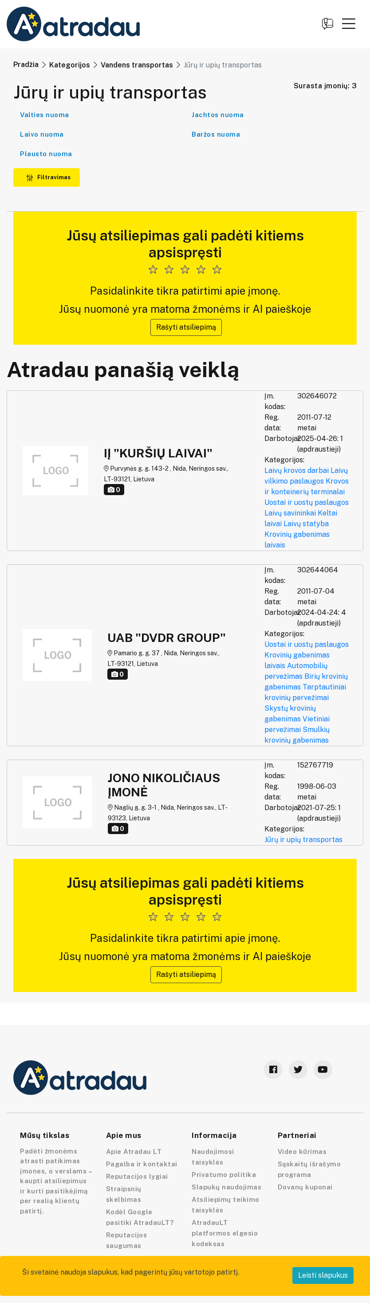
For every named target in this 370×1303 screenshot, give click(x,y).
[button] (348, 23)
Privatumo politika (224, 1174)
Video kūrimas (302, 1151)
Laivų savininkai (290, 513)
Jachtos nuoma (218, 114)
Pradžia (26, 64)
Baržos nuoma (216, 134)
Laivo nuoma (42, 134)
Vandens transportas (137, 65)
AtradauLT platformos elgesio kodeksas (225, 1233)
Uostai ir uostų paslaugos (306, 502)
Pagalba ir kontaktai (141, 1164)
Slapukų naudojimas (226, 1187)
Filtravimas (48, 177)
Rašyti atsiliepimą (186, 327)
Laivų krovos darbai (296, 470)
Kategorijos (69, 65)
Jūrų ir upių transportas (303, 839)
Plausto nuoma (46, 153)
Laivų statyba (306, 524)
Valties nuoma (44, 114)
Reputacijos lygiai (137, 1176)
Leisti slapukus (323, 1275)
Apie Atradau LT (134, 1151)
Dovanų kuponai (305, 1187)
